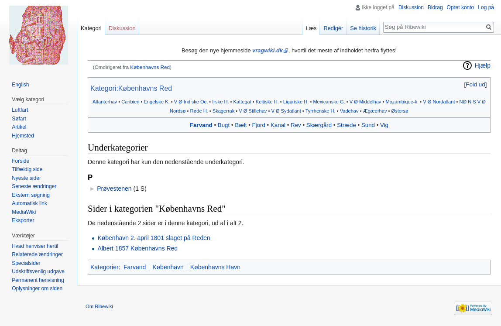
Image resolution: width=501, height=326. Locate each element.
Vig (384, 125)
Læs (311, 28)
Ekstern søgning (31, 195)
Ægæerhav (375, 110)
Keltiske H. (267, 101)
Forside (20, 161)
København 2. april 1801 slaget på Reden (153, 237)
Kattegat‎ (242, 101)
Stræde (346, 125)
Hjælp (482, 65)
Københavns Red (150, 67)
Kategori (91, 28)
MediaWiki (24, 212)
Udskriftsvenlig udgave (38, 271)
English (20, 85)
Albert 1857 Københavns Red (137, 248)
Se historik (363, 28)
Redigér (333, 28)
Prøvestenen (114, 188)
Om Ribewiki (99, 306)
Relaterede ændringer (37, 254)
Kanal (278, 125)
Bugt (224, 125)
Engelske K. (156, 101)
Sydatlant (291, 110)
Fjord (258, 125)
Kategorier (104, 267)
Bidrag (435, 7)
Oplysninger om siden (37, 288)
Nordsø (177, 110)
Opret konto (460, 7)
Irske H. (220, 101)
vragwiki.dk (267, 50)
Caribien (130, 101)
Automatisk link (29, 203)
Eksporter (23, 220)
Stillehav (258, 110)
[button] (475, 84)
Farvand (201, 125)
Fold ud (475, 84)
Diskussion (411, 7)
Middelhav (370, 101)
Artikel (19, 127)
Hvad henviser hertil (35, 246)
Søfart (19, 119)
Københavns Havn (215, 267)
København (168, 267)
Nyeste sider (26, 178)
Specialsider (26, 263)
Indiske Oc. (196, 101)
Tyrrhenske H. (320, 110)
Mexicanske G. (329, 101)
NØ (463, 101)
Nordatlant (443, 101)
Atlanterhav (105, 101)
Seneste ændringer (34, 186)
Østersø (399, 110)
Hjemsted (23, 136)
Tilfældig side (27, 169)
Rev (296, 125)
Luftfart (20, 110)
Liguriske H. (296, 101)
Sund (368, 125)
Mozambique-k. (402, 101)
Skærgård (319, 125)
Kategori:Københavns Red (131, 88)
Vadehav (349, 110)
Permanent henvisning (38, 280)
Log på (486, 7)
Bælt (241, 125)
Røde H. (199, 110)
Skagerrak (224, 110)
